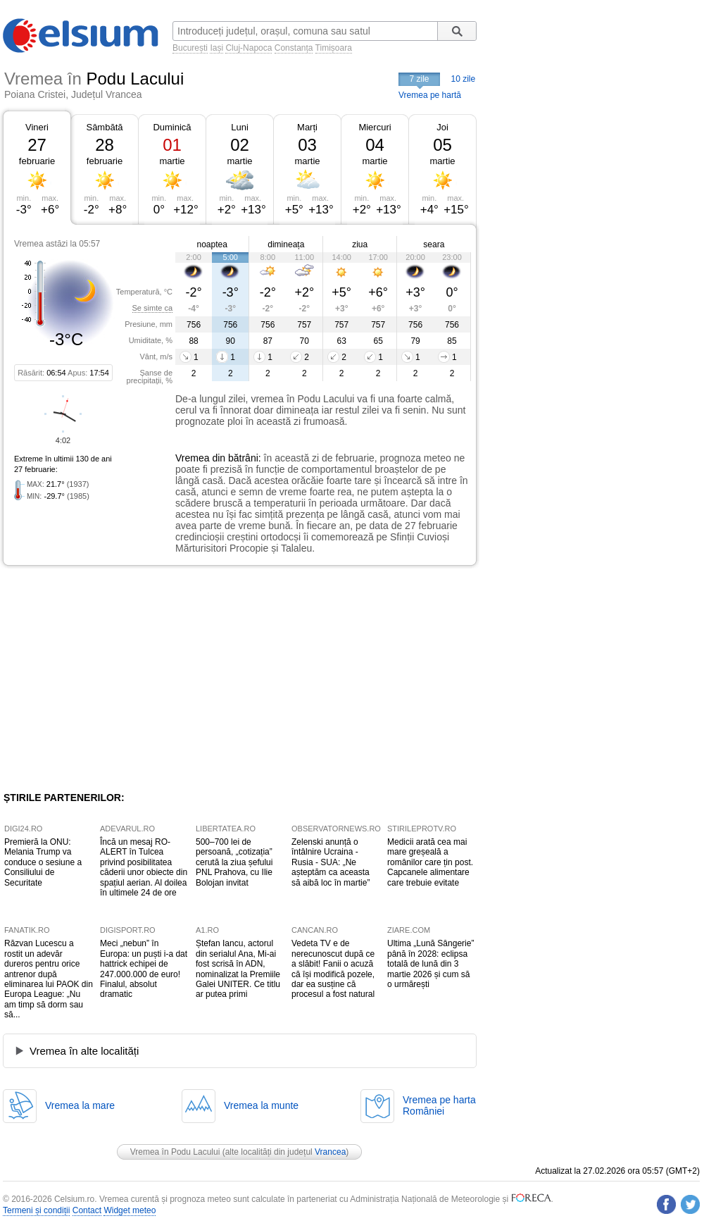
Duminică (172, 127)
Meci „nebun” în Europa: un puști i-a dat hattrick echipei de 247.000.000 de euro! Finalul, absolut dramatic (143, 968)
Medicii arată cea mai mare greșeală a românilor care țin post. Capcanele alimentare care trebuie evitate (430, 862)
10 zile (463, 79)
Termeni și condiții (36, 1210)
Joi (442, 127)
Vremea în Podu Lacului (175, 1152)
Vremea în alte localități (84, 1051)
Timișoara (333, 48)
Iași (216, 48)
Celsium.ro (74, 1199)
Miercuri (374, 127)
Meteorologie (475, 1199)
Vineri (37, 127)
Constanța (294, 48)
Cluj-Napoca (248, 48)
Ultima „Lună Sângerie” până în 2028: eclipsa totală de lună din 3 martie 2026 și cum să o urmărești (430, 963)
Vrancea (330, 1152)
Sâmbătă (104, 127)
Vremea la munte (261, 1105)
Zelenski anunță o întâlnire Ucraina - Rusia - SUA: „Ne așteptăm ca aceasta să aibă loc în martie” (330, 862)
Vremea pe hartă (429, 95)
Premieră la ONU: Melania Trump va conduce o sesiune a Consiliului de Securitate (43, 862)
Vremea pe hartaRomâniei (439, 1105)
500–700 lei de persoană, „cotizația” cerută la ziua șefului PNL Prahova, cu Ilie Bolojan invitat (234, 862)
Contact (87, 1210)
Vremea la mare (80, 1105)
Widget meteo (129, 1210)
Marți (307, 127)
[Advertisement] (118, 678)
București (190, 48)
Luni (240, 127)
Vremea (192, 458)
